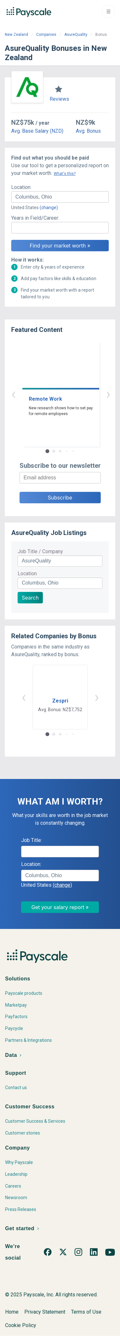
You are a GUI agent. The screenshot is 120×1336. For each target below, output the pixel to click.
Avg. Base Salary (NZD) (37, 131)
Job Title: (31, 840)
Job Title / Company (40, 551)
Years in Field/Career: (35, 218)
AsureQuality (75, 34)
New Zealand (16, 34)
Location (27, 573)
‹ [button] (53, 394)
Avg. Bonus (88, 131)
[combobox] (60, 197)
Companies (46, 34)
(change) (49, 207)
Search (30, 597)
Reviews (59, 99)
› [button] (67, 394)
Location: (21, 187)
